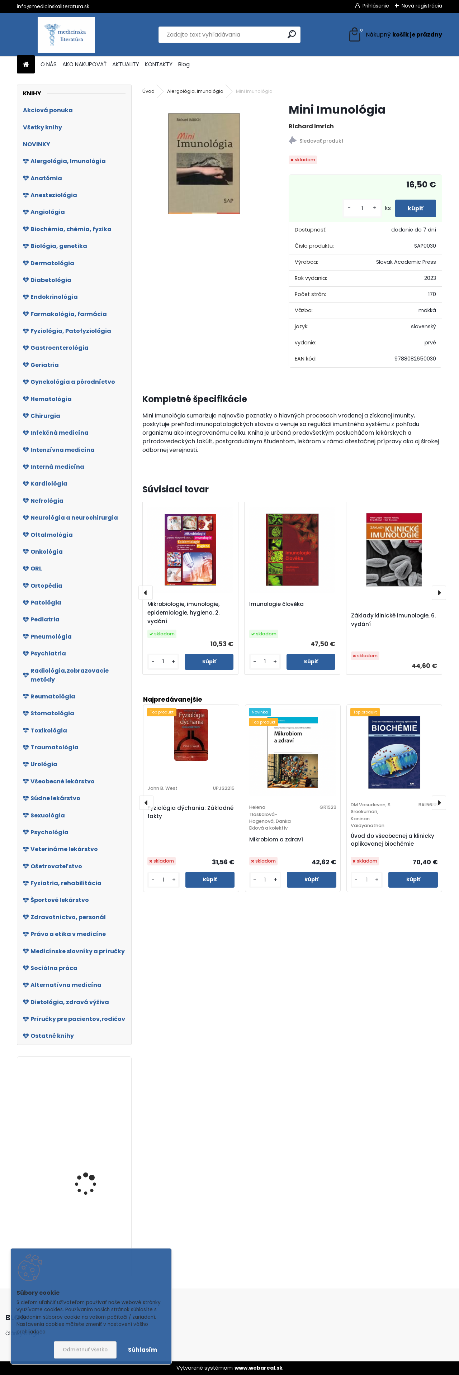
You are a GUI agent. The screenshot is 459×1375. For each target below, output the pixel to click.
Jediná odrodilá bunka (93, 1238)
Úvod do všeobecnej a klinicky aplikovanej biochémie (392, 840)
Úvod (148, 91)
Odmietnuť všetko (85, 1349)
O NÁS (49, 64)
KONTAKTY (158, 64)
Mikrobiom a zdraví (276, 839)
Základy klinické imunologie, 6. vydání (393, 620)
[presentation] (145, 593)
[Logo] (66, 35)
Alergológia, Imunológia (195, 91)
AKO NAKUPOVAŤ (84, 64)
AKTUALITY (125, 64)
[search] (292, 34)
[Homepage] (26, 65)
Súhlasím (142, 1350)
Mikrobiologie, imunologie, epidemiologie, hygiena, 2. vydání (183, 612)
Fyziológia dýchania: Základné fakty (190, 812)
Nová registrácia (422, 5)
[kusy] (358, 208)
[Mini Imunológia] (204, 163)
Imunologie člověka (276, 604)
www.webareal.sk (259, 1367)
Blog (184, 64)
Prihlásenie (376, 5)
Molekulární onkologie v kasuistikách (94, 1128)
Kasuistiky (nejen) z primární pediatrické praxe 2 (90, 1184)
